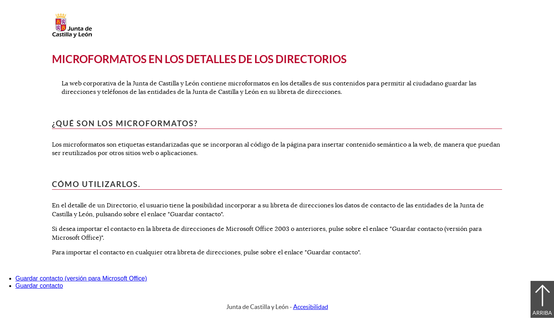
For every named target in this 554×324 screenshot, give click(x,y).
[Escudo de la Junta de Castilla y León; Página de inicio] (72, 36)
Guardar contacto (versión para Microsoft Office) (81, 278)
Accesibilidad (310, 306)
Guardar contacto (39, 285)
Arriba (542, 313)
